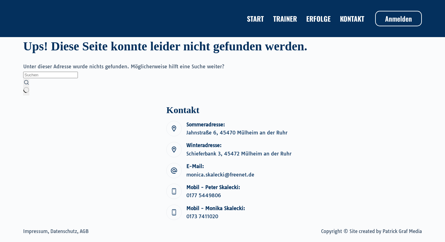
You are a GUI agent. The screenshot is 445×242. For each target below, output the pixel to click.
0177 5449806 (203, 195)
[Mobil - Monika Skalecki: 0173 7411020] (174, 212)
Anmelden (398, 18)
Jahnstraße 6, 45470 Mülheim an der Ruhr (236, 132)
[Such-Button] (26, 87)
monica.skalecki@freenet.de (220, 175)
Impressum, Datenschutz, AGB (56, 231)
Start (255, 18)
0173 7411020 (202, 216)
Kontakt (352, 18)
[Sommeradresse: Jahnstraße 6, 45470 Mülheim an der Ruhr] (174, 128)
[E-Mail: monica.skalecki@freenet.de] (174, 170)
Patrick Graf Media (402, 231)
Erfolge (318, 18)
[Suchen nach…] (50, 75)
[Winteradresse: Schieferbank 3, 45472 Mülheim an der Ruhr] (174, 149)
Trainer (285, 18)
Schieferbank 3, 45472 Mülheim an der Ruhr (238, 154)
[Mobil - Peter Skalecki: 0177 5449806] (174, 191)
